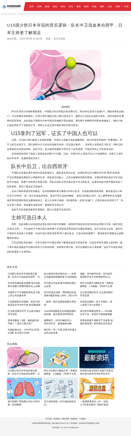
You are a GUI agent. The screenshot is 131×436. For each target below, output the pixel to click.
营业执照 (74, 423)
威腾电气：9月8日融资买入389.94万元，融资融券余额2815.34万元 (58, 323)
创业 (110, 6)
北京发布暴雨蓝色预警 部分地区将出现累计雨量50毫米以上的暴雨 (24, 286)
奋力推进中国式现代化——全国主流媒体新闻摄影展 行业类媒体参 (60, 276)
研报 (63, 6)
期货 (118, 6)
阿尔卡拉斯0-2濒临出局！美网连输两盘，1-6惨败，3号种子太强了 (96, 286)
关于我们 (48, 419)
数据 (47, 6)
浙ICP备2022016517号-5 (61, 423)
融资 (86, 6)
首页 (31, 6)
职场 (126, 6)
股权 (102, 6)
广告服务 (82, 419)
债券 (78, 6)
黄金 (55, 6)
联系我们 (57, 419)
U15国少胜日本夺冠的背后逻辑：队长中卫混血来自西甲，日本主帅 (24, 276)
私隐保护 (74, 419)
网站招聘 (65, 419)
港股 (94, 6)
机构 (39, 6)
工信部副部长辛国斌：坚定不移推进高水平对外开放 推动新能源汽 (24, 304)
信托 (71, 6)
